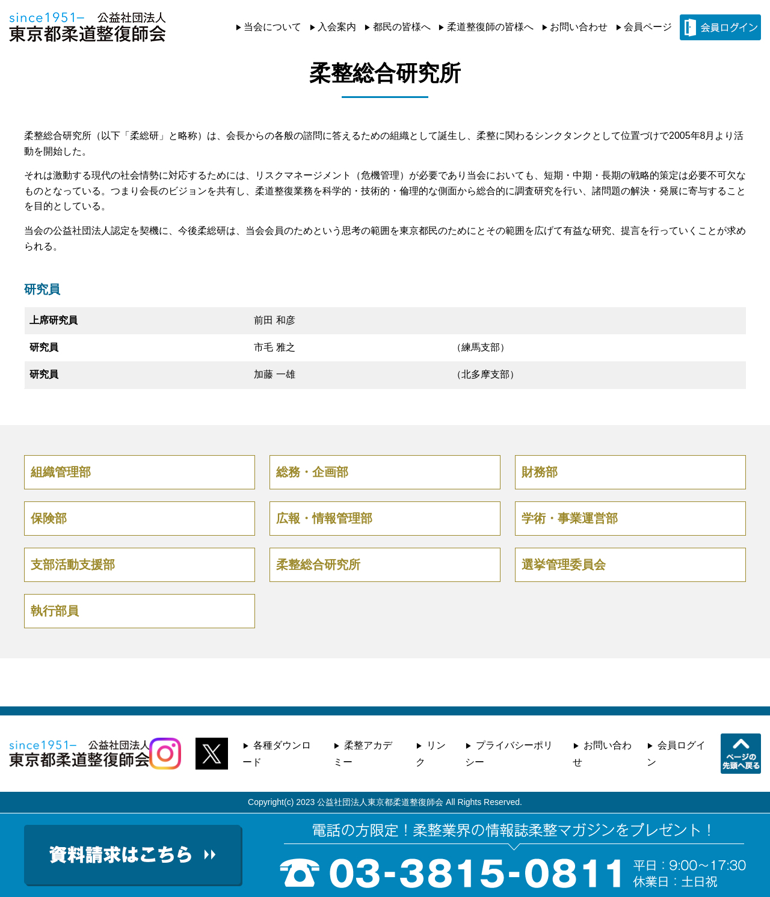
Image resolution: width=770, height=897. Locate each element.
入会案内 (337, 27)
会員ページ (648, 27)
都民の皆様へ (402, 27)
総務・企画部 (312, 472)
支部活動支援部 (73, 564)
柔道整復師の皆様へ (490, 27)
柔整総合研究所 (318, 564)
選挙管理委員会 (564, 564)
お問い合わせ (579, 27)
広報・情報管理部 (324, 518)
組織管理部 (61, 472)
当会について (272, 27)
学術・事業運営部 (570, 518)
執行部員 (55, 610)
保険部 (49, 518)
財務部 (540, 472)
